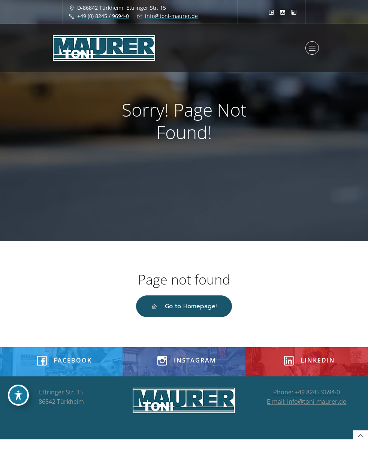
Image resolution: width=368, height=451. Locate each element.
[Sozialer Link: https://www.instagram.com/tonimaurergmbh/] (282, 12)
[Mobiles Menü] (312, 48)
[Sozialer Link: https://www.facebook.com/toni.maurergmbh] (271, 12)
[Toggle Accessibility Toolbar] (18, 395)
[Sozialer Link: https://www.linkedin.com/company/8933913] (293, 12)
